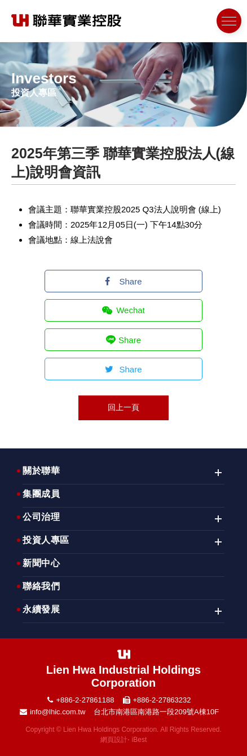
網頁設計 (113, 740)
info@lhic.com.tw (57, 712)
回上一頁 (123, 407)
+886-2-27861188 (85, 700)
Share (123, 281)
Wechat (123, 310)
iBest (139, 740)
